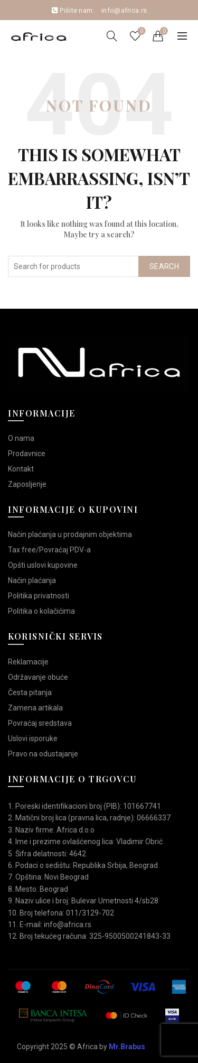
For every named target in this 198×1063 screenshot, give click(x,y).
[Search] (111, 36)
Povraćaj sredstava (40, 723)
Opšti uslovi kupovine (43, 565)
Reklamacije (28, 662)
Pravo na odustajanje (43, 754)
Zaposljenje (27, 484)
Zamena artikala (35, 708)
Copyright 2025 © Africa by (81, 1046)
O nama (21, 438)
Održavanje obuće (38, 677)
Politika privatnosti (38, 595)
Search (164, 266)
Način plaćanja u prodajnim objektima (70, 534)
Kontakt (21, 469)
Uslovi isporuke (33, 738)
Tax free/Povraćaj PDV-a (49, 550)
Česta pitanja (30, 692)
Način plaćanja (32, 580)
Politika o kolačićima (41, 611)
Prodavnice (26, 453)
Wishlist (141, 31)
